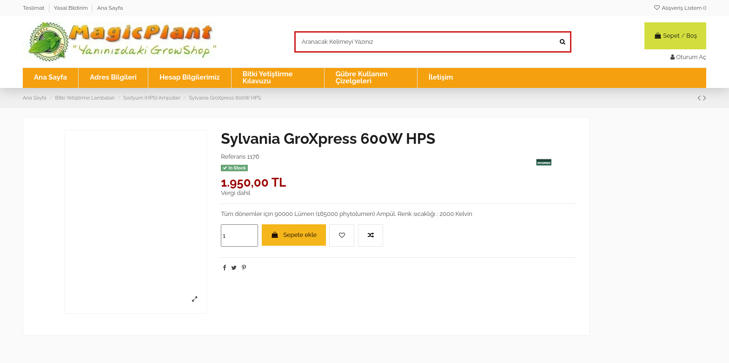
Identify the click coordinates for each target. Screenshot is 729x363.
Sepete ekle (294, 234)
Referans (233, 156)
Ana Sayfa (110, 8)
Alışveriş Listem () (679, 8)
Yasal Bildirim (71, 8)
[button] (277, 78)
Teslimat (34, 8)
